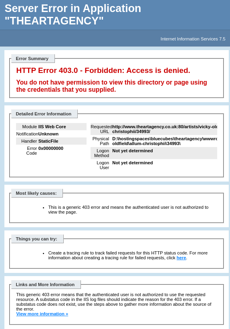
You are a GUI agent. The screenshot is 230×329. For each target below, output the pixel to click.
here (181, 257)
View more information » (42, 313)
